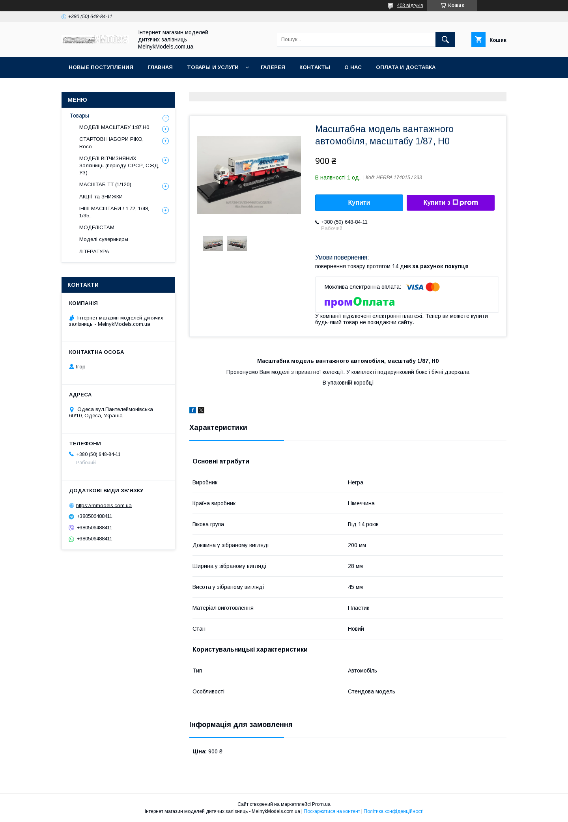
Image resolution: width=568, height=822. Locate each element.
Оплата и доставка (405, 67)
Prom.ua (321, 804)
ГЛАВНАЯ (160, 67)
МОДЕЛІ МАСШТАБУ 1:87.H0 (114, 127)
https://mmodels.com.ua (104, 505)
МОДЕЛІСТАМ (96, 227)
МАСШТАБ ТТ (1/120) (105, 184)
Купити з (450, 202)
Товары (79, 115)
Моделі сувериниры (103, 239)
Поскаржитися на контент (332, 811)
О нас (353, 67)
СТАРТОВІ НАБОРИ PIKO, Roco (111, 142)
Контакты (314, 67)
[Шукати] (445, 39)
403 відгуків (410, 5)
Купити (359, 202)
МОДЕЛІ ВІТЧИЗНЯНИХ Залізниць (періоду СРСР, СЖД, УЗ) (119, 165)
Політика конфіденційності (394, 811)
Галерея (273, 67)
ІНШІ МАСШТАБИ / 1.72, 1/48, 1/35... (114, 212)
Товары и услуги (213, 67)
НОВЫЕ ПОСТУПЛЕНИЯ (101, 67)
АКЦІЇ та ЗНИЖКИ (101, 197)
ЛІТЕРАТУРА (94, 251)
